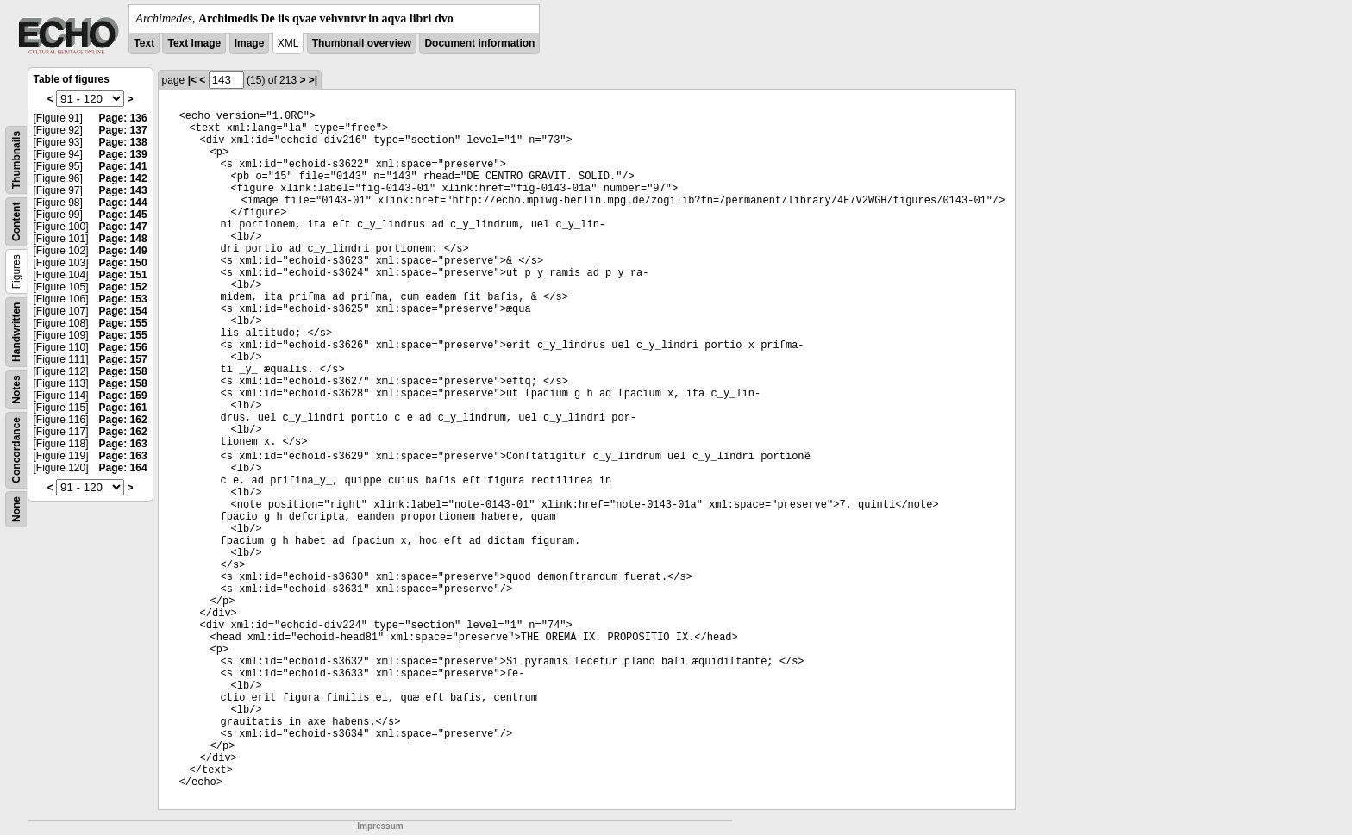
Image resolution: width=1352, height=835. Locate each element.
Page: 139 (123, 154)
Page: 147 (123, 227)
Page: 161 (123, 408)
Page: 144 (123, 202)
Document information (479, 43)
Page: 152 (123, 287)
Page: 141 (123, 166)
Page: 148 (123, 239)
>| (313, 80)
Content (16, 222)
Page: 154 (123, 311)
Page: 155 (123, 323)
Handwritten (16, 332)
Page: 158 (123, 371)
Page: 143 (123, 190)
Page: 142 (123, 178)
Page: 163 (123, 444)
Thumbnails (16, 160)
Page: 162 (123, 420)
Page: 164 (123, 468)
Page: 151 (123, 275)
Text (144, 43)
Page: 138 (123, 142)
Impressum (380, 826)
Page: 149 (123, 251)
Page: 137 (123, 130)
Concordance (16, 450)
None (16, 509)
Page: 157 (123, 359)
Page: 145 (123, 215)
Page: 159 (123, 395)
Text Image (194, 43)
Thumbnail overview (361, 43)
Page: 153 (123, 299)
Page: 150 (123, 263)
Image (250, 43)
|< (192, 80)
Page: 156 (123, 347)
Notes (16, 389)
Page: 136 (123, 118)
